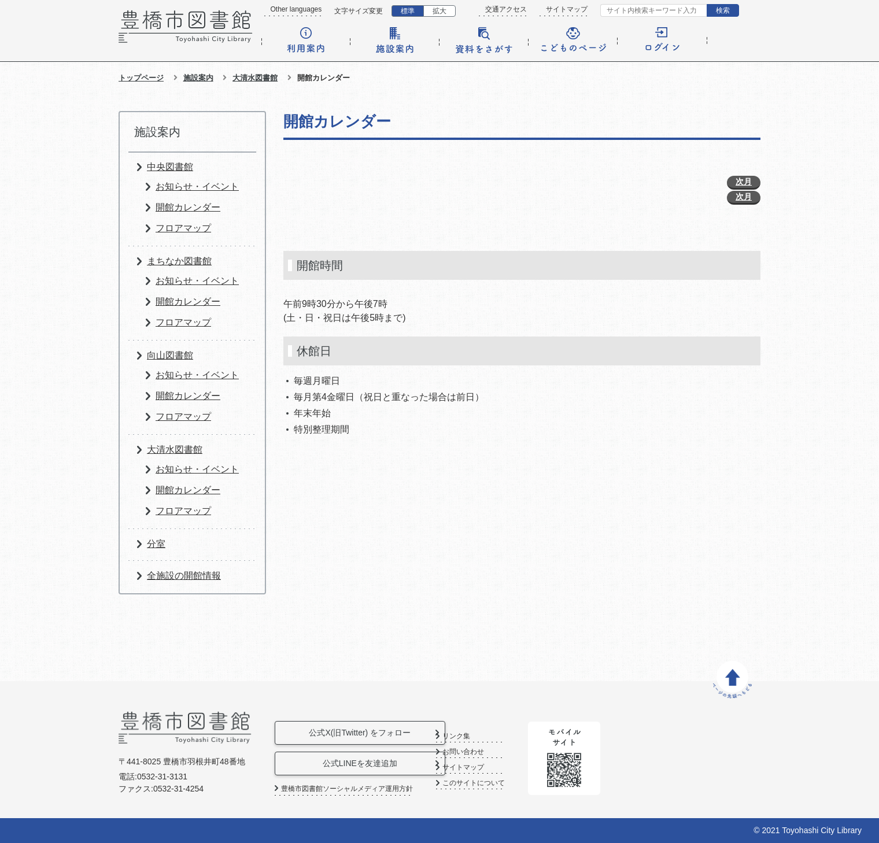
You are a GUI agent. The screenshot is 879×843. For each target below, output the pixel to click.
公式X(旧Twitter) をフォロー (364, 732)
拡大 (439, 11)
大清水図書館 (255, 77)
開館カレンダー (188, 207)
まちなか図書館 (179, 261)
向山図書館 (170, 355)
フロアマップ (183, 228)
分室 (156, 544)
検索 (723, 10)
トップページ (141, 77)
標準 (408, 11)
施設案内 (198, 77)
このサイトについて (513, 783)
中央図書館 (170, 167)
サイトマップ (567, 9)
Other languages (296, 9)
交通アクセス (506, 9)
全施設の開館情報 (184, 576)
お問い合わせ (503, 752)
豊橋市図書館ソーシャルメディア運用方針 (347, 789)
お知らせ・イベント (197, 186)
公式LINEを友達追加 (363, 763)
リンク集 (496, 736)
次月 (744, 181)
